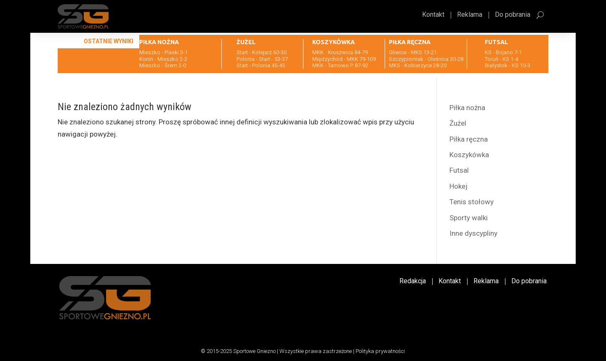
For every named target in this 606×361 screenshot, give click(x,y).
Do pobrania (512, 15)
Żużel (457, 123)
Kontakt (433, 15)
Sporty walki (468, 217)
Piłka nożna (467, 107)
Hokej (458, 186)
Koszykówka (469, 154)
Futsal (459, 170)
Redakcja (412, 281)
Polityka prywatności (380, 351)
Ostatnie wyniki (108, 41)
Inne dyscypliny (473, 233)
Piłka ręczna (468, 139)
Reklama (469, 15)
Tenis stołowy (471, 202)
